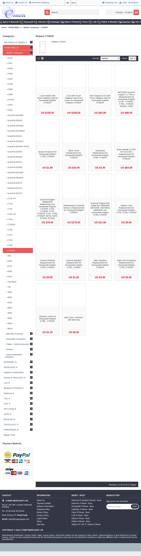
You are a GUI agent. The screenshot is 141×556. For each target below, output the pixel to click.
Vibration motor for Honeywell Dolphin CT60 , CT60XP (47, 318)
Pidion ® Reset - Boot (81, 521)
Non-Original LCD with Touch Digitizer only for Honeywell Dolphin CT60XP (100, 99)
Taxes (39, 521)
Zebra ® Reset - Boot (81, 518)
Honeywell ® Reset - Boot (83, 506)
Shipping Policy (43, 509)
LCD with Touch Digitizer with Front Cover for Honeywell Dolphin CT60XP (74, 99)
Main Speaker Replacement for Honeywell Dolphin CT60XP (100, 263)
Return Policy (42, 512)
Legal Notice (42, 518)
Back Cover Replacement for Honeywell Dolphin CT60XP (73, 154)
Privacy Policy (43, 515)
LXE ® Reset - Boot (80, 515)
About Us (41, 500)
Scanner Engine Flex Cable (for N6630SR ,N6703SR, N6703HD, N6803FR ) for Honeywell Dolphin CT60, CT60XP (100, 209)
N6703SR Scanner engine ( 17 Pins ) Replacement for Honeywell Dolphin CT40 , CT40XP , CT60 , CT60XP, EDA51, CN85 (126, 99)
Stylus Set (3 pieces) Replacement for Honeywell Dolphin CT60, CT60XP (126, 263)
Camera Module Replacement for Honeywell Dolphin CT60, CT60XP (47, 263)
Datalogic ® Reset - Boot (82, 509)
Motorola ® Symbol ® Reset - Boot (86, 500)
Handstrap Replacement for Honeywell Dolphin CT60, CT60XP (100, 154)
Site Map (40, 524)
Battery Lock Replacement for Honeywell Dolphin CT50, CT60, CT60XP (126, 209)
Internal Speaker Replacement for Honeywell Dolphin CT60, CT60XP (73, 263)
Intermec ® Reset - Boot (82, 503)
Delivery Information (45, 506)
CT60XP (44, 27)
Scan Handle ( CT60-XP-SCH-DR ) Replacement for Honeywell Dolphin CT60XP (126, 154)
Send (134, 506)
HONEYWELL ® (15, 27)
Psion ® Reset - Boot (81, 512)
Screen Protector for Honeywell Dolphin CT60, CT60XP (47, 154)
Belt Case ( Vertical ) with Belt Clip (73, 318)
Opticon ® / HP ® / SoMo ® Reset (86, 524)
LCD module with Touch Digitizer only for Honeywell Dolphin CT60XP (47, 99)
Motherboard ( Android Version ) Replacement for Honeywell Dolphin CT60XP (73, 209)
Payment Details (44, 503)
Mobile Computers (31, 27)
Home (3, 27)
